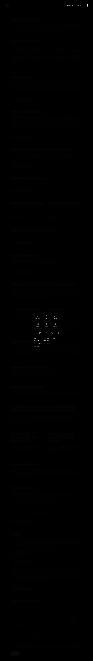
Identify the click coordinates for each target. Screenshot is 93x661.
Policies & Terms (38, 346)
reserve (70, 5)
